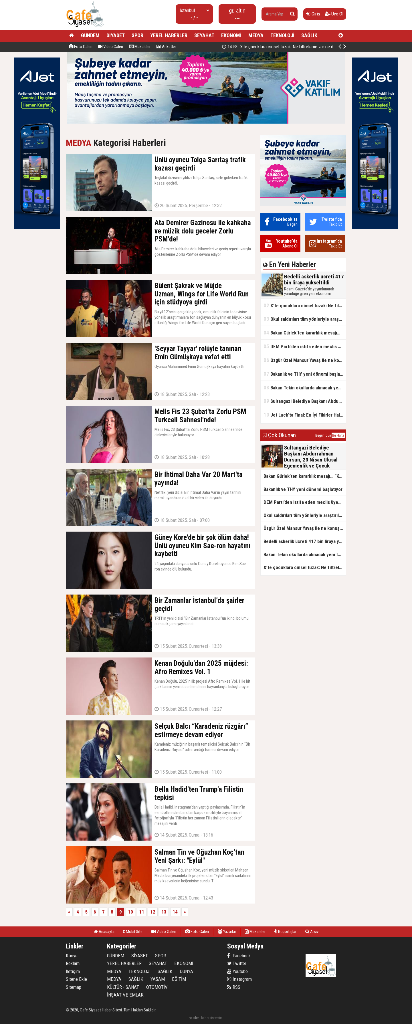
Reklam (73, 963)
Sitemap (73, 987)
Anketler (166, 46)
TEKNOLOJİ (282, 35)
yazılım (194, 1018)
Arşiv (311, 931)
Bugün (319, 435)
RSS (233, 987)
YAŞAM (157, 979)
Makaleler (139, 46)
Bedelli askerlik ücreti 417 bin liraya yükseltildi (283, 46)
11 (141, 912)
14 (175, 912)
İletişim (73, 971)
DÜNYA (186, 971)
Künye (72, 955)
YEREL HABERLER (168, 35)
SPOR (137, 35)
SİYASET (115, 35)
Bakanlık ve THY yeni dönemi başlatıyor (305, 374)
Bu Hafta (338, 435)
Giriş (313, 14)
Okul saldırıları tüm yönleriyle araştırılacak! (305, 319)
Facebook (239, 955)
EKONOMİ (231, 35)
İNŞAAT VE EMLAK (125, 995)
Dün (328, 435)
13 (164, 912)
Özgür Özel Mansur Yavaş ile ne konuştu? (305, 360)
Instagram (239, 979)
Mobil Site (132, 931)
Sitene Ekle (76, 979)
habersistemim (212, 1018)
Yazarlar (227, 931)
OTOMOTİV (157, 987)
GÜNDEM (90, 35)
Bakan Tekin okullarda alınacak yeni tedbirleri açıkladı (305, 387)
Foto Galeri (80, 46)
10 (130, 912)
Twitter (236, 963)
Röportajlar (285, 931)
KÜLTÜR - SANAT (123, 987)
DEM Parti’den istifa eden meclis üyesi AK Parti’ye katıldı (305, 346)
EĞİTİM (179, 979)
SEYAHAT (204, 35)
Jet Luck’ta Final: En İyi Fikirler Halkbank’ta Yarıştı (305, 414)
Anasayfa (104, 931)
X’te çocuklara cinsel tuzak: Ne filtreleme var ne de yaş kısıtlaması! (305, 305)
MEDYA (256, 35)
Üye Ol (334, 14)
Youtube (237, 971)
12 (152, 912)
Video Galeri (110, 46)
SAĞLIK (309, 35)
